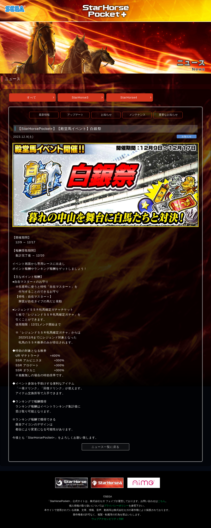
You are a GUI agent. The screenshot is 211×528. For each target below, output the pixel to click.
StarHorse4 (128, 97)
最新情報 (44, 114)
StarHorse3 (80, 97)
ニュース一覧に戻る (105, 447)
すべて (31, 97)
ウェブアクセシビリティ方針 (107, 518)
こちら (161, 501)
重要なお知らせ (168, 114)
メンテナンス (137, 114)
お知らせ (106, 114)
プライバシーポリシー (116, 505)
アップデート (75, 114)
